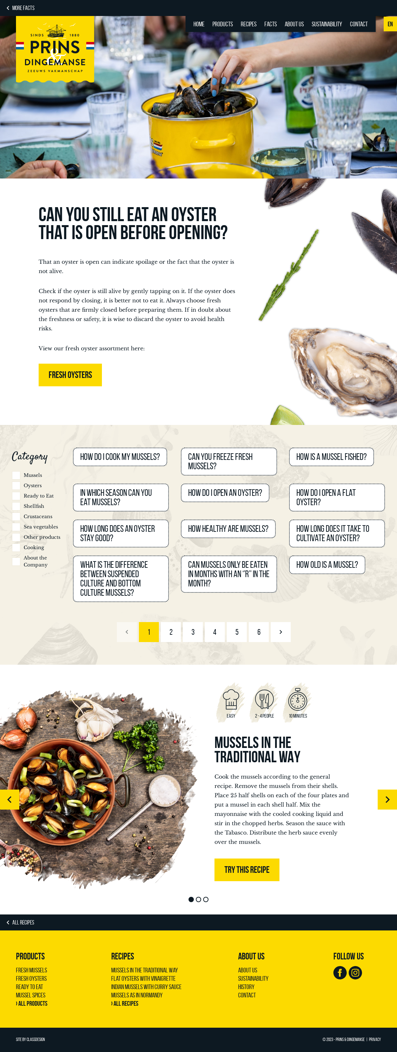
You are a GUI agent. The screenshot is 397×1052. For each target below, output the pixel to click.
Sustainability (327, 24)
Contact (359, 24)
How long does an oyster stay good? (117, 533)
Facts (270, 24)
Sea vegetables (41, 527)
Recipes (248, 24)
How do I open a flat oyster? (326, 497)
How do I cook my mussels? (120, 457)
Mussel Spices (30, 995)
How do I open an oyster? (225, 493)
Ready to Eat (39, 496)
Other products (42, 537)
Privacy (375, 1039)
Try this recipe (246, 870)
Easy (231, 716)
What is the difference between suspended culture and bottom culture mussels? (114, 578)
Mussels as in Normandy (137, 995)
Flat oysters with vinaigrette (143, 978)
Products (222, 24)
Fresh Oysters (31, 978)
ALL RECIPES (23, 922)
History (246, 986)
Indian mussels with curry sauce (146, 986)
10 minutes (298, 716)
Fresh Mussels (31, 970)
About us (294, 24)
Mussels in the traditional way (257, 750)
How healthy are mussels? (228, 529)
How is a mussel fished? (331, 457)
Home (199, 24)
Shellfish (34, 506)
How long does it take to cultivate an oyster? (332, 533)
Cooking (34, 547)
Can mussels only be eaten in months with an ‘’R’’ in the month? (228, 573)
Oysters (33, 486)
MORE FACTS (23, 8)
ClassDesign (36, 1039)
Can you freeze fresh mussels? (220, 461)
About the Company (36, 561)
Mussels (33, 475)
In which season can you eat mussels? (116, 497)
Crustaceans (38, 517)
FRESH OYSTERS (70, 375)
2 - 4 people (264, 716)
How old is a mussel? (327, 564)
